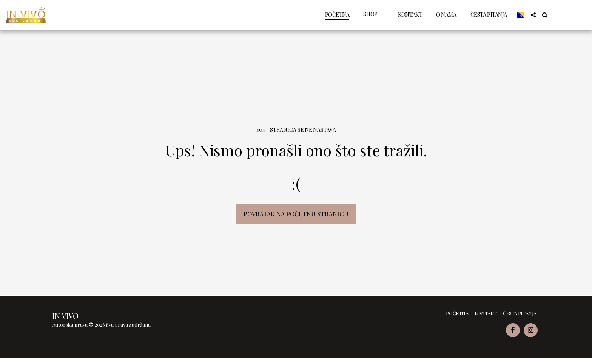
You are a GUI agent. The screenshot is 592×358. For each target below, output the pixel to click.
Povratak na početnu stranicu (296, 214)
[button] (533, 15)
